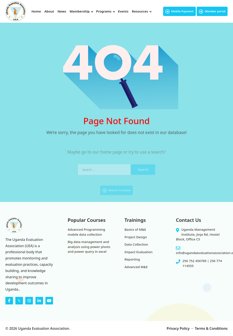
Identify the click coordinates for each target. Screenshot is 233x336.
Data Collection (136, 244)
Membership (80, 11)
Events (123, 11)
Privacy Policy (178, 328)
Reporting (132, 259)
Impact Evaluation (139, 252)
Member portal (212, 11)
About (49, 11)
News (62, 11)
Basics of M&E (135, 229)
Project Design (136, 237)
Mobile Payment (179, 11)
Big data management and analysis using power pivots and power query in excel (89, 247)
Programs (103, 11)
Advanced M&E (136, 267)
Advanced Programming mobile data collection (86, 232)
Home (36, 11)
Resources (140, 11)
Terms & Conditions (211, 328)
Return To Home (116, 194)
